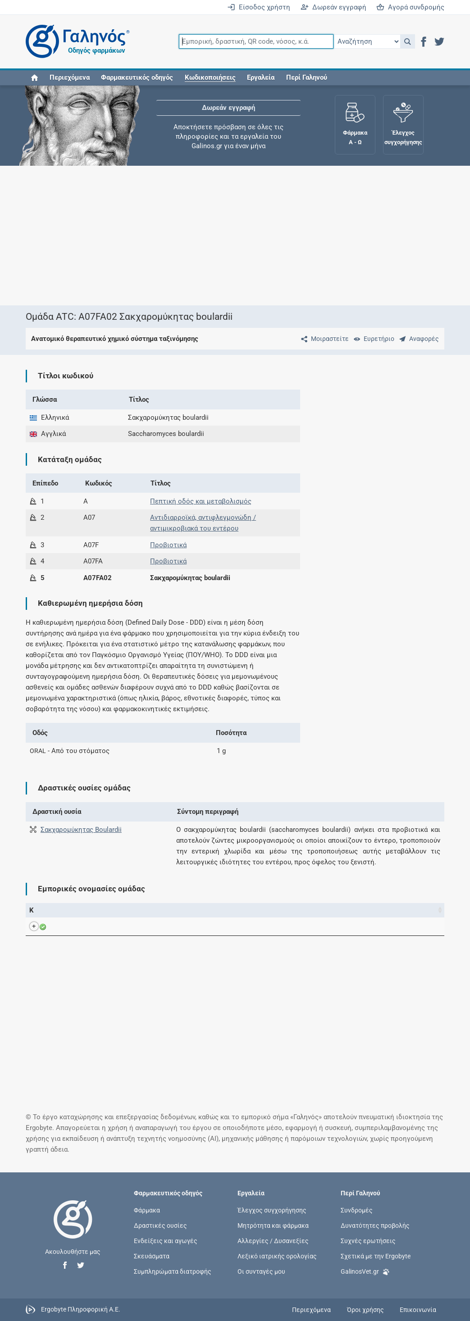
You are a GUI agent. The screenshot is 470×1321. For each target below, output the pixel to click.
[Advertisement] (235, 236)
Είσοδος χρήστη (258, 7)
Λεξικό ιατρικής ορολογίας (277, 1256)
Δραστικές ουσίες (160, 1225)
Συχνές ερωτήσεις (368, 1240)
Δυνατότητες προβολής (375, 1225)
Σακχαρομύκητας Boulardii (81, 830)
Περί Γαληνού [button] (306, 77)
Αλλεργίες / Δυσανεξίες (273, 1240)
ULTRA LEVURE (88, 926)
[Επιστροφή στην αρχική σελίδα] (73, 1228)
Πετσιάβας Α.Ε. (365, 926)
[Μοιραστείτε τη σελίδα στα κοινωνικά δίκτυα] (323, 338)
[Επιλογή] (367, 41)
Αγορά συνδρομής (410, 7)
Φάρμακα (147, 1209)
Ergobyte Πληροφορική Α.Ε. (80, 1309)
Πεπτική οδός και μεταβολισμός (200, 501)
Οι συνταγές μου (261, 1271)
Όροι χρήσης (365, 1309)
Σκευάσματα (151, 1256)
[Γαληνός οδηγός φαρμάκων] (75, 41)
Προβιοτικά (168, 545)
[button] (407, 41)
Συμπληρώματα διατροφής (172, 1271)
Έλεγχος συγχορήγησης (271, 1209)
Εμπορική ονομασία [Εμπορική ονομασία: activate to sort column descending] (83, 910)
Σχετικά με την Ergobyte (376, 1256)
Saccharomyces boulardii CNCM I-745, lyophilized (213, 926)
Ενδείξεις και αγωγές (165, 1240)
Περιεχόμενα (70, 77)
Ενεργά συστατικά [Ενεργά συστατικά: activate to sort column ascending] (166, 910)
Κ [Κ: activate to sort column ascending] (31, 910)
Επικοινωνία (418, 1309)
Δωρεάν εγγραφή (333, 7)
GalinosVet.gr (365, 1271)
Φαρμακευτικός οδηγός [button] (137, 77)
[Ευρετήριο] (372, 338)
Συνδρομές (357, 1209)
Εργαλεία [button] (260, 77)
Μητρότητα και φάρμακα (273, 1225)
